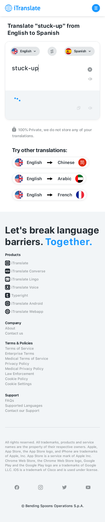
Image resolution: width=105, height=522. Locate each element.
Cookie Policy (16, 379)
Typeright (19, 295)
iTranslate (19, 263)
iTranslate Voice (25, 287)
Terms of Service (19, 348)
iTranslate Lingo (25, 279)
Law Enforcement (19, 374)
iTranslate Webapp (27, 312)
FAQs (9, 400)
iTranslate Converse (28, 271)
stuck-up (47, 68)
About (10, 328)
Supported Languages (24, 406)
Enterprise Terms (19, 353)
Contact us (14, 333)
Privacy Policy (17, 364)
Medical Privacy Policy (24, 369)
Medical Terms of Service (26, 359)
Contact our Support (22, 411)
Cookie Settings (18, 384)
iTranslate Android (27, 303)
